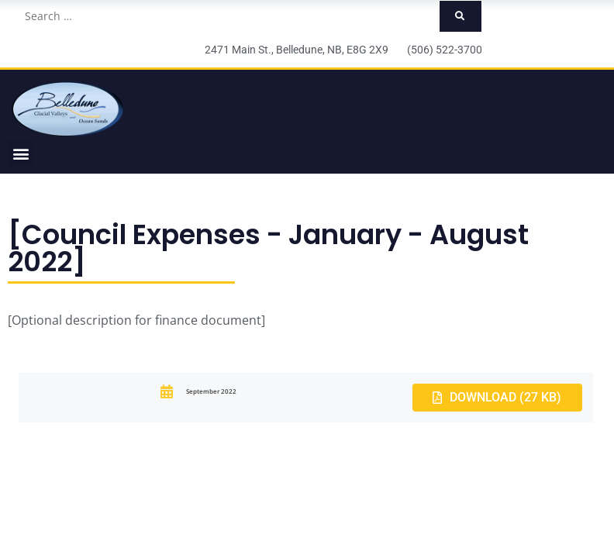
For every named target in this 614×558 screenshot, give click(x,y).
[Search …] (227, 16)
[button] (20, 153)
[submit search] (460, 16)
